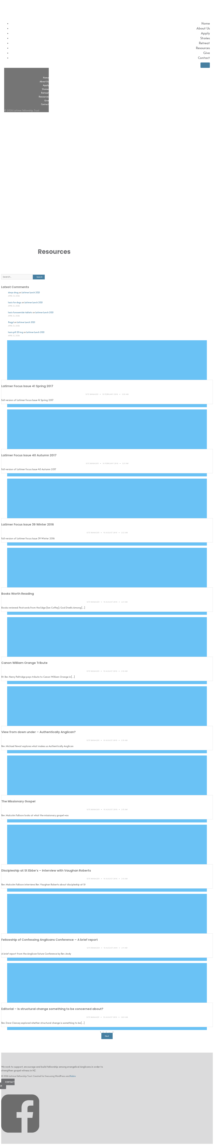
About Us (203, 28)
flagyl (11, 322)
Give (206, 52)
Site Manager (92, 394)
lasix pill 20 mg (15, 332)
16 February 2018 (110, 394)
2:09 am (124, 1017)
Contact (204, 57)
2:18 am (124, 671)
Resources (203, 48)
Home (205, 23)
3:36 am (125, 394)
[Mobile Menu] (205, 65)
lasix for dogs (14, 302)
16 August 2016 (110, 533)
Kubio (73, 1076)
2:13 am (124, 879)
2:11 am (124, 948)
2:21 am (124, 602)
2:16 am (124, 740)
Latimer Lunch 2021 (31, 292)
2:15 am (124, 809)
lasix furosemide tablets (20, 312)
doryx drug (13, 292)
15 (113, 1032)
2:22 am (124, 533)
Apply (205, 33)
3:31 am (125, 463)
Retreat (204, 43)
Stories (205, 38)
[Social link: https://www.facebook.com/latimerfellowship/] (21, 1137)
